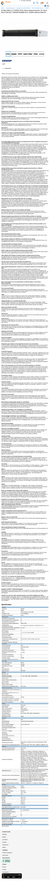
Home (2, 8)
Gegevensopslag (10, 8)
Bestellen (4, 834)
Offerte (4, 847)
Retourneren (5, 844)
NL (45, 5)
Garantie (4, 842)
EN (48, 5)
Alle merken (5, 855)
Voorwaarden (5, 872)
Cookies (4, 869)
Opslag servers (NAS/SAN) (23, 8)
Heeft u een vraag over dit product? (10, 73)
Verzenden (5, 839)
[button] (47, 16)
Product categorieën (7, 852)
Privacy (4, 867)
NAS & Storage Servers (38, 8)
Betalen (4, 837)
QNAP (47, 8)
